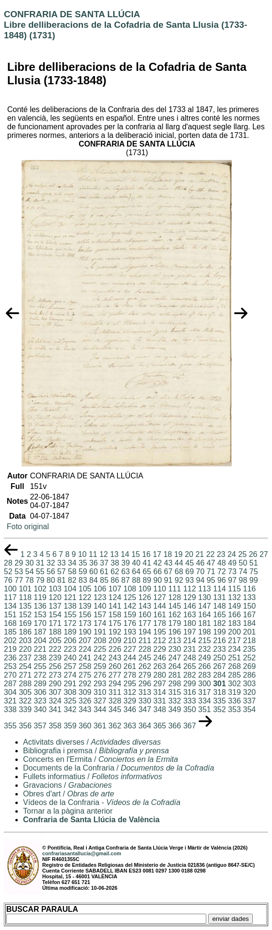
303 (249, 684)
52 (8, 571)
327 (100, 701)
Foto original (28, 526)
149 (234, 606)
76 (8, 580)
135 (25, 606)
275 (85, 675)
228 (144, 649)
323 (40, 701)
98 (243, 580)
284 (219, 675)
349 (174, 709)
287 (10, 684)
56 (51, 571)
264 (174, 666)
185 (10, 632)
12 (103, 554)
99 (253, 580)
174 (100, 623)
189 (70, 632)
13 (114, 554)
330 (144, 701)
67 (168, 571)
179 (174, 623)
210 (129, 640)
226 (114, 649)
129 (189, 597)
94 (200, 580)
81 (61, 580)
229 (160, 649)
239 (54, 658)
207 (85, 640)
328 (114, 701)
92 (179, 580)
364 (144, 726)
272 (40, 675)
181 (204, 623)
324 (54, 701)
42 (158, 563)
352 (219, 709)
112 (189, 589)
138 (70, 606)
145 (174, 606)
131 (219, 597)
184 (249, 623)
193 (129, 632)
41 (146, 563)
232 (204, 649)
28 (8, 563)
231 (189, 649)
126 (144, 597)
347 (144, 709)
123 (100, 597)
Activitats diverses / (92, 742)
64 (136, 571)
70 (200, 571)
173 (85, 623)
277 (114, 675)
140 (100, 606)
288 (25, 684)
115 (234, 589)
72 (221, 571)
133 (249, 597)
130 (204, 597)
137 (54, 606)
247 (174, 658)
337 (249, 701)
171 (54, 623)
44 (179, 563)
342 (70, 709)
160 (144, 615)
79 (40, 580)
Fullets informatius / (92, 776)
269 (249, 666)
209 (114, 640)
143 (144, 606)
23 (221, 554)
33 (61, 563)
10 (82, 554)
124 (114, 597)
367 (189, 726)
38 (115, 563)
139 (85, 606)
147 (204, 606)
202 (10, 640)
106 (100, 589)
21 (199, 554)
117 (10, 597)
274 (70, 675)
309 (85, 692)
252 (249, 658)
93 (189, 580)
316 (189, 692)
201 (249, 632)
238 (40, 658)
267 (219, 666)
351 (204, 709)
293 (100, 684)
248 (189, 658)
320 (249, 692)
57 (61, 571)
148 (219, 606)
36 (93, 563)
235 (249, 649)
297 (160, 684)
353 (234, 709)
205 (54, 640)
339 (25, 709)
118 (25, 597)
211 (144, 640)
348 (160, 709)
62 (115, 571)
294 (114, 684)
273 (54, 675)
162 (174, 615)
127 (160, 597)
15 (135, 554)
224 (85, 649)
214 (189, 640)
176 (129, 623)
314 (160, 692)
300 (204, 684)
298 (174, 684)
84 (93, 580)
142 (129, 606)
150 (249, 606)
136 (40, 606)
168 (10, 623)
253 (10, 666)
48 (221, 563)
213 (174, 640)
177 (144, 623)
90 (158, 580)
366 (174, 726)
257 (70, 666)
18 (168, 554)
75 (253, 571)
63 (125, 571)
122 (85, 597)
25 (242, 554)
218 (249, 640)
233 (219, 649)
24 (231, 554)
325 (70, 701)
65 (146, 571)
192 (114, 632)
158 (114, 615)
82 (72, 580)
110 (160, 589)
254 (25, 666)
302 (234, 684)
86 (115, 580)
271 (25, 675)
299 (189, 684)
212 (160, 640)
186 (25, 632)
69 (189, 571)
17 (157, 554)
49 (232, 563)
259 (100, 666)
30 (29, 563)
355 (10, 726)
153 (40, 615)
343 (85, 709)
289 (40, 684)
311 (114, 692)
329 (129, 701)
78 (29, 580)
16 (146, 554)
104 (70, 589)
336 (234, 701)
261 (129, 666)
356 (25, 726)
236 (10, 658)
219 (10, 649)
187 (40, 632)
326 (85, 701)
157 (100, 615)
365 (160, 726)
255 (40, 666)
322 (25, 701)
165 (219, 615)
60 (93, 571)
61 (104, 571)
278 (129, 675)
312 (129, 692)
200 (234, 632)
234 (234, 649)
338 (10, 709)
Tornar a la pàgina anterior (68, 811)
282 (189, 675)
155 (70, 615)
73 (232, 571)
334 (204, 701)
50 (243, 563)
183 (234, 623)
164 (204, 615)
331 (160, 701)
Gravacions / (67, 785)
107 (114, 589)
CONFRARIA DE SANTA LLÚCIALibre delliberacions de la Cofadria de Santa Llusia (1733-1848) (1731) (125, 24)
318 (219, 692)
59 (83, 571)
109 (144, 589)
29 (18, 563)
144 (160, 606)
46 (200, 563)
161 (160, 615)
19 (178, 554)
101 (25, 589)
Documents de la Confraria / (118, 768)
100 (10, 589)
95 (211, 580)
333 (189, 701)
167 (249, 615)
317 (204, 692)
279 (144, 675)
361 (100, 726)
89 (146, 580)
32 (51, 563)
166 (234, 615)
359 (70, 726)
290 (54, 684)
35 (83, 563)
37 (104, 563)
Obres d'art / (68, 794)
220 (25, 649)
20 (189, 554)
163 (189, 615)
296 (144, 684)
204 (40, 640)
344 (100, 709)
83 (83, 580)
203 (25, 640)
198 (204, 632)
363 (129, 726)
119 (40, 597)
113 (204, 589)
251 (234, 658)
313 (144, 692)
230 (174, 649)
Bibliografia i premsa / (96, 751)
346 (129, 709)
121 (70, 597)
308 (70, 692)
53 (18, 571)
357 (40, 726)
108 (129, 589)
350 (189, 709)
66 (158, 571)
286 (249, 675)
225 (100, 649)
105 (85, 589)
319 (234, 692)
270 (10, 675)
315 (174, 692)
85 (104, 580)
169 (25, 623)
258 (85, 666)
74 (243, 571)
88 (136, 580)
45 (189, 563)
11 (93, 554)
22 (210, 554)
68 (179, 571)
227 (129, 649)
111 (174, 589)
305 (25, 692)
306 (40, 692)
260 (114, 666)
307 (54, 692)
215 (204, 640)
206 (70, 640)
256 (54, 666)
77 (18, 580)
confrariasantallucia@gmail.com (81, 853)
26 (253, 554)
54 (29, 571)
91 (168, 580)
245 (144, 658)
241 (85, 658)
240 (70, 658)
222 (54, 649)
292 (85, 684)
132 (234, 597)
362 (114, 726)
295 (129, 684)
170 (40, 623)
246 (160, 658)
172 (70, 623)
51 (253, 563)
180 (189, 623)
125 (129, 597)
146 (189, 606)
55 (40, 571)
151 (10, 615)
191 (100, 632)
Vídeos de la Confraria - (101, 802)
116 (249, 589)
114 (219, 589)
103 (54, 589)
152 (25, 615)
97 (232, 580)
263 (160, 666)
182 (219, 623)
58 (72, 571)
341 (54, 709)
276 (100, 675)
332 (174, 701)
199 (219, 632)
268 (234, 666)
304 (10, 692)
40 (136, 563)
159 (129, 615)
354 (249, 709)
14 (125, 554)
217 (234, 640)
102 (40, 589)
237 (25, 658)
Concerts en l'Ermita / (100, 759)
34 (72, 563)
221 (40, 649)
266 (204, 666)
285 (234, 675)
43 (168, 563)
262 (144, 666)
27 (264, 554)
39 (125, 563)
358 (54, 726)
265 (189, 666)
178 (160, 623)
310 (100, 692)
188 (54, 632)
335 (219, 701)
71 (211, 571)
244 (129, 658)
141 (114, 606)
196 (174, 632)
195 (160, 632)
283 (204, 675)
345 (114, 709)
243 (114, 658)
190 (85, 632)
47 (211, 563)
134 (10, 606)
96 (221, 580)
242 (100, 658)
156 (85, 615)
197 (189, 632)
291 (70, 684)
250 (219, 658)
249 (204, 658)
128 (174, 597)
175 (114, 623)
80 (51, 580)
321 (10, 701)
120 (54, 597)
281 (174, 675)
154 (54, 615)
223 (70, 649)
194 (144, 632)
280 (160, 675)
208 (100, 640)
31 (40, 563)
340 (40, 709)
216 (219, 640)
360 (85, 726)
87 (125, 580)
